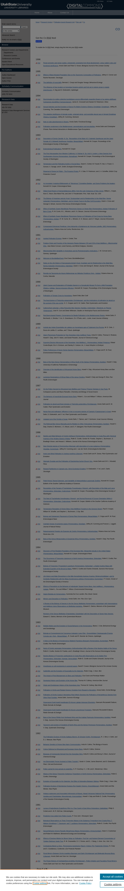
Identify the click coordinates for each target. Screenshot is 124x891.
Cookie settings (40, 883)
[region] (62, 880)
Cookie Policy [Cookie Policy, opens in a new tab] (85, 883)
